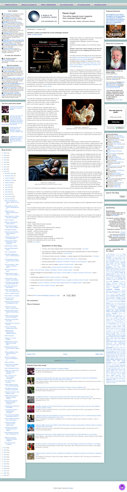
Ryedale (108, 353)
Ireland (114, 315)
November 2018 (9, 175)
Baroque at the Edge (120, 261)
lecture (111, 318)
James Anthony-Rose (113, 166)
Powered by (115, 128)
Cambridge (108, 279)
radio (118, 348)
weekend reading (114, 376)
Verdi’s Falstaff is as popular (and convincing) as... (12, 419)
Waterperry (118, 375)
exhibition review (113, 301)
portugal (112, 345)
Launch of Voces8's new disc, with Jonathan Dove (12, 290)
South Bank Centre (119, 360)
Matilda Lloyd (117, 186)
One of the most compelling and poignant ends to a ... (12, 415)
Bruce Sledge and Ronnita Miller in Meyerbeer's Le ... (12, 434)
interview (109, 315)
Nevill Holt (122, 328)
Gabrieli (108, 306)
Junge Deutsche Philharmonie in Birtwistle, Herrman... (11, 332)
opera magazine (121, 336)
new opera (108, 329)
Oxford (108, 341)
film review (120, 303)
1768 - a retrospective (10, 252)
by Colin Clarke (119, 273)
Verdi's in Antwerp (47, 285)
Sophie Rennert (85, 63)
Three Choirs (118, 370)
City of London (118, 284)
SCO (124, 355)
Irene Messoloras (118, 136)
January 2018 (8, 198)
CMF (114, 286)
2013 (5, 457)
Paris (115, 343)
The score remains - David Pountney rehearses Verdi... (12, 266)
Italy (122, 315)
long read (114, 322)
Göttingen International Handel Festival (83, 57)
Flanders (112, 304)
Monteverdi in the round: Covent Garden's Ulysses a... (12, 348)
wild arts (118, 379)
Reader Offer (109, 349)
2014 (5, 454)
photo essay (116, 344)
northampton (122, 332)
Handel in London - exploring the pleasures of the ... (11, 212)
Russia (121, 352)
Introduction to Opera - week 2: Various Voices (11, 307)
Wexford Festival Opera (119, 378)
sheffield (108, 358)
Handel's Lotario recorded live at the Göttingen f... (11, 316)
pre (121, 345)
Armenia (113, 258)
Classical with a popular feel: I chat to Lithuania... (12, 226)
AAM (124, 254)
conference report (110, 291)
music (120, 325)
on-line (113, 335)
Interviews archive (100, 4)
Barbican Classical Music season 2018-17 (11, 223)
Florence (116, 304)
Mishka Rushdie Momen (117, 174)
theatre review (110, 371)
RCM (124, 348)
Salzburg (108, 355)
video (123, 373)
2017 (5, 447)
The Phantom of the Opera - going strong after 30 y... (12, 283)
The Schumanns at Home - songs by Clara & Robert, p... (12, 261)
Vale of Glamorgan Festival (12, 368)
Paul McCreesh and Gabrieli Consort (62, 267)
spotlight (122, 362)
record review (116, 349)
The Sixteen (112, 369)
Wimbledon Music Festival (112, 381)
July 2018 (7, 185)
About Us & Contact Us (29, 4)
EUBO (123, 299)
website (107, 376)
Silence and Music (9, 362)
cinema (112, 284)
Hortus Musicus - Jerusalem (12, 295)
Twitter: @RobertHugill (48, 4)
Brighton (113, 268)
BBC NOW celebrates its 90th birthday (11, 286)
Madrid (107, 323)
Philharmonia (109, 344)
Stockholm (108, 363)
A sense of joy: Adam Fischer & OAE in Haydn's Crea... (10, 424)
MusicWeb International (119, 236)
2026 (5, 153)
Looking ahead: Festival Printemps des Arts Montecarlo (11, 242)
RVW (124, 352)
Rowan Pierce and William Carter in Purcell (11, 365)
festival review (113, 303)
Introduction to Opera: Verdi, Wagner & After (12, 392)
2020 (5, 167)
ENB (115, 298)
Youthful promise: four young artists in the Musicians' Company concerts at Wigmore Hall (60, 387)
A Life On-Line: (118, 254)
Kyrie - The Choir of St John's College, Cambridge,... (10, 377)
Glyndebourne (121, 307)
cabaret (115, 278)
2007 (5, 471)
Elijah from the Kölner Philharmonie (67, 259)
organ (121, 340)
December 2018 (9, 173)
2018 (5, 171)
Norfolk (123, 331)
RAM (121, 348)
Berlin (123, 265)
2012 (5, 459)
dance (107, 294)
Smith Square (122, 358)
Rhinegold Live (112, 351)
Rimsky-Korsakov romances (53, 277)
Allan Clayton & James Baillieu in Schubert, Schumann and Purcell (72, 272)
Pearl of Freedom (9, 220)
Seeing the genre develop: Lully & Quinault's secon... (11, 233)
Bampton (108, 261)
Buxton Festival (119, 272)
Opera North (109, 338)
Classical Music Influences (113, 87)
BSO (120, 271)
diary (123, 294)
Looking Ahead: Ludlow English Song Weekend (11, 279)
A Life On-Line (110, 254)
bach (107, 259)
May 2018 (7, 189)
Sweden (117, 365)
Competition (116, 287)
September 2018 (9, 180)
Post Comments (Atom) (69, 360)
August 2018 (8, 182)
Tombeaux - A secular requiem (10, 338)
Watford (123, 375)
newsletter (108, 331)
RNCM (123, 351)
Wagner (108, 375)
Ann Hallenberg (120, 170)
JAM (107, 316)
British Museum (122, 268)
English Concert (121, 298)
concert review (68, 253)
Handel (40, 34)
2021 (5, 164)
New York (113, 329)
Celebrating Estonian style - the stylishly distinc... (12, 237)
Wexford (112, 378)
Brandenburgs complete (11, 246)
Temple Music (113, 366)
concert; (123, 289)
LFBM (121, 319)
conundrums (118, 291)
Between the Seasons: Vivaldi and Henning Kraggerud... (11, 439)
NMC (115, 331)
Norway (118, 334)
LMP (120, 320)
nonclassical (118, 331)
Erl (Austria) (112, 299)
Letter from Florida (114, 319)
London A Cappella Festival (12, 293)
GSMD (108, 311)
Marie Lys (93, 63)
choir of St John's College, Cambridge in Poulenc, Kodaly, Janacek (53, 270)
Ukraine (121, 372)
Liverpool (116, 320)
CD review (85, 249)
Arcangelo (108, 258)
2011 (5, 461)
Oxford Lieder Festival (116, 341)
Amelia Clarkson (117, 162)
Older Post (99, 354)
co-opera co (119, 286)
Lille (112, 320)
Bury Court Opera (110, 272)
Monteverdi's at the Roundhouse (71, 261)
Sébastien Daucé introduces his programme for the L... (12, 303)
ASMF (116, 258)
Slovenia (116, 358)
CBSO (121, 279)
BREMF (108, 268)
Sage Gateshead (121, 353)
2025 (5, 155)
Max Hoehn (115, 140)
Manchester (112, 323)
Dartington (112, 294)
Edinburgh (112, 297)
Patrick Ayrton (117, 173)
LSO (121, 322)
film (117, 303)
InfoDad (123, 240)
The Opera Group (116, 368)
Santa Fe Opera (119, 355)
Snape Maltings (110, 359)
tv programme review (114, 372)
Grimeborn (122, 310)
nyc (121, 334)
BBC (112, 264)
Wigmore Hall (110, 379)
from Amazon (36, 242)
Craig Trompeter (112, 153)
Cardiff (118, 279)
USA (124, 372)
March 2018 (8, 194)
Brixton (112, 271)
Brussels (116, 271)
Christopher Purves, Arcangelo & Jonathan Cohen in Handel (71, 280)
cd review (34, 34)
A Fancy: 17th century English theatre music (11, 327)
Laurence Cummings (81, 59)
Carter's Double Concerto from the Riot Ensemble (11, 385)
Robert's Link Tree (11, 4)
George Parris (117, 158)
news (123, 329)
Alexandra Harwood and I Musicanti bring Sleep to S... (12, 312)
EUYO (107, 301)
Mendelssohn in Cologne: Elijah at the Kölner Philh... (11, 343)
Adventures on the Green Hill (117, 255)
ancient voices (121, 257)
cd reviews (122, 281)
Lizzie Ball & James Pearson (115, 159)
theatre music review (120, 369)
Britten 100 (119, 269)
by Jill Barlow (117, 275)
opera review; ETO (115, 340)
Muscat (117, 325)
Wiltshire (123, 379)
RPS (118, 352)
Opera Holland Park (111, 336)
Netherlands (117, 328)
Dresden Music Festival (117, 295)
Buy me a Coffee (118, 100)
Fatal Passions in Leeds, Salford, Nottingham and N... (12, 207)
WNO (120, 381)
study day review (110, 365)
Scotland (108, 356)
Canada (114, 279)
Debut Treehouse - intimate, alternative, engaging (12, 217)
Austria (120, 258)
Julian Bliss (117, 185)
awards (123, 258)
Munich (123, 323)
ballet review (115, 259)
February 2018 (9, 196)
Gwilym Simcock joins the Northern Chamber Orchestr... (11, 397)
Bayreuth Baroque (114, 262)
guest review (121, 311)
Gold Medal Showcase (10, 229)
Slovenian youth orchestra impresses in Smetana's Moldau (52, 368)
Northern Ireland (110, 334)
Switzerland (122, 365)
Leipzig (107, 319)
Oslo (124, 340)
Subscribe (115, 122)
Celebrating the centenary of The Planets (12, 406)
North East (109, 332)
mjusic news (119, 323)
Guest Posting (114, 311)
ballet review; (122, 259)
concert (123, 287)
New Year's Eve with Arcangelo (10, 443)
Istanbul (118, 315)
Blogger (71, 488)
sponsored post (116, 362)
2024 (5, 157)
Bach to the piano (9, 335)
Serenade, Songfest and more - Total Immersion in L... (12, 256)
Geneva (118, 306)
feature (119, 301)
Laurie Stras (111, 178)
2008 (5, 468)
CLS (111, 286)
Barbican (113, 261)
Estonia (117, 299)
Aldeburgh (108, 257)
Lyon (124, 322)
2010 (5, 464)
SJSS (112, 358)
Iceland (120, 313)
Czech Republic (121, 292)
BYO (112, 278)
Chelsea (108, 283)
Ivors (124, 315)
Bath (107, 262)
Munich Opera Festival (111, 325)
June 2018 (8, 187)
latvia (124, 316)
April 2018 (8, 192)
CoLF (124, 286)
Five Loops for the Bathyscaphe (9, 298)
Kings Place (119, 316)
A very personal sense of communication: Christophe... (11, 411)
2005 (5, 475)
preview (109, 348)
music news (116, 326)
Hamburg (108, 313)
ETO (120, 300)
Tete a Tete (120, 366)
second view (122, 356)
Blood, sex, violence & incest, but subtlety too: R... (11, 358)
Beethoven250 (116, 265)
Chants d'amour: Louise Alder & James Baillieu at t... (12, 275)
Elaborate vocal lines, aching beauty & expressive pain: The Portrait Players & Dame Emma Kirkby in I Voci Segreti (68, 444)
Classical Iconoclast (122, 232)
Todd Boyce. (79, 66)
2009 (5, 466)
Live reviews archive (66, 4)
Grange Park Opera (112, 310)
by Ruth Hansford (115, 276)
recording (123, 349)
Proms (115, 348)
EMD (113, 298)
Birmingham (109, 267)
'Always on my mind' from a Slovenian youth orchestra (12, 372)
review (107, 351)
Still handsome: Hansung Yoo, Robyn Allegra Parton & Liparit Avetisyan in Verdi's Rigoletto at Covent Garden (66, 434)
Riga (118, 351)
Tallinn (107, 366)
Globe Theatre (110, 307)
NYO (124, 334)
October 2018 (8, 178)
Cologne (108, 287)
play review (122, 344)
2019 (5, 169)
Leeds (115, 318)
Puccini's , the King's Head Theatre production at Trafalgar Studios (60, 282)
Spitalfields (109, 362)
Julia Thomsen (117, 142)
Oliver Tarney (116, 144)
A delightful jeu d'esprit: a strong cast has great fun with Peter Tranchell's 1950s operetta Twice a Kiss (64, 397)
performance (122, 343)
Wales (112, 375)
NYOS (107, 335)
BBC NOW (117, 264)
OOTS (120, 335)
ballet (110, 259)
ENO (107, 300)
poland (107, 345)
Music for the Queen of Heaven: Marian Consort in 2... (12, 202)
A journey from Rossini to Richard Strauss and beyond (11, 429)
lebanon (107, 318)
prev (124, 345)
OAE (110, 335)
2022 (5, 162)
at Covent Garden (66, 264)
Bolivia (115, 267)
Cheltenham (114, 283)
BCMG (107, 265)
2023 (5, 160)
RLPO (120, 351)
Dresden (108, 295)
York (110, 382)
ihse (124, 313)
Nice (112, 331)
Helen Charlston (120, 137)
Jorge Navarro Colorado (90, 64)
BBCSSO (123, 264)
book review (121, 267)
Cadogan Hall (121, 278)
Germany (123, 306)
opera (123, 335)
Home (32, 288)
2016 (5, 450)
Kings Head (112, 316)
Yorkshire (114, 382)
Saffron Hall (113, 353)
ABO (107, 255)
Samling (112, 355)
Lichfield (108, 320)
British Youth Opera (111, 269)
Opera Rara (117, 338)
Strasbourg (114, 363)
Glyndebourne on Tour (111, 309)
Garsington (113, 306)
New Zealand (119, 329)
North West (116, 332)
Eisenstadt (108, 298)
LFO (124, 319)
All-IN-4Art (115, 257)
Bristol (116, 268)
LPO (118, 322)
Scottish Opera (115, 356)
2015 (5, 452)
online (117, 335)
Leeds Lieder (121, 318)
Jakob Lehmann (118, 182)
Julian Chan (115, 156)
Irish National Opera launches (10, 381)
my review (48, 86)
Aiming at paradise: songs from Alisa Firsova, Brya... (11, 353)
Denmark (118, 294)
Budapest (123, 271)
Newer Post (31, 354)
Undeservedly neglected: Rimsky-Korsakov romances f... (11, 402)
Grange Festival (121, 309)
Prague (117, 345)
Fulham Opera (121, 304)
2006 (5, 473)
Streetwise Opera (121, 363)
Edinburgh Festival (120, 297)
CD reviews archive (84, 4)
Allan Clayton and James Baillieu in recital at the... (12, 389)
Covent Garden (113, 292)
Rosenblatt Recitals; (111, 352)
